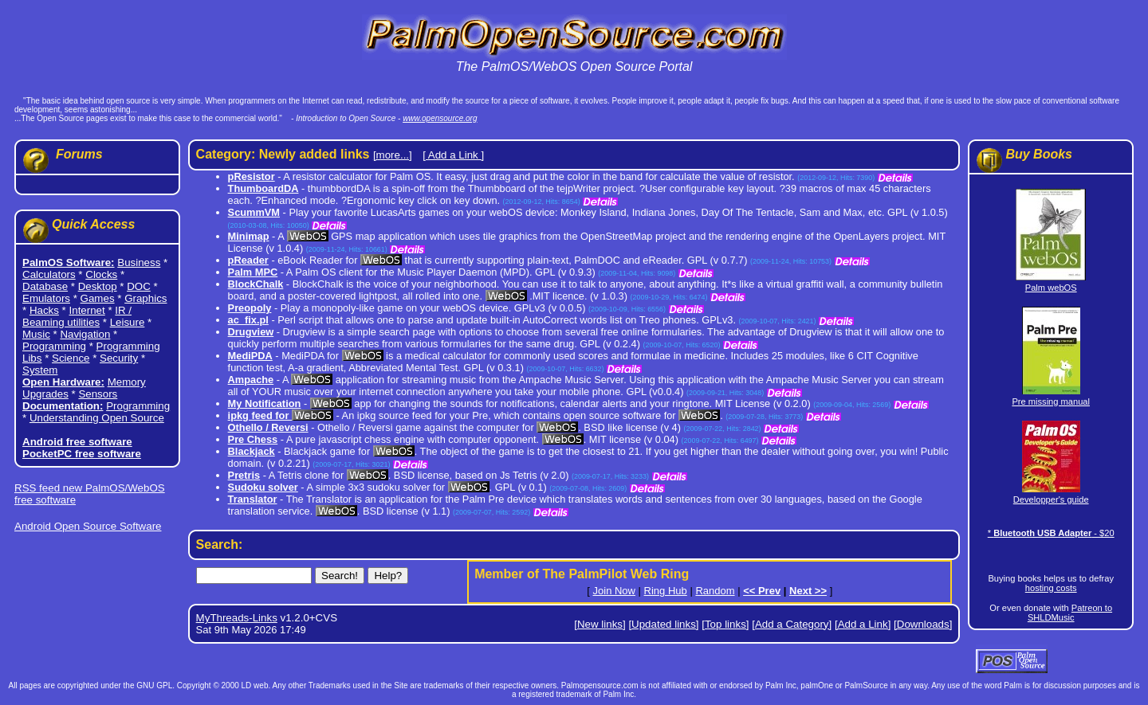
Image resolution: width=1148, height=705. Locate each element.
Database (45, 286)
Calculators (49, 274)
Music (36, 334)
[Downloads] (923, 624)
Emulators (46, 298)
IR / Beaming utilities (77, 316)
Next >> (808, 591)
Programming (54, 346)
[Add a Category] (792, 624)
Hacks (44, 310)
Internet (87, 310)
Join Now (614, 591)
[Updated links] (663, 624)
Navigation (85, 334)
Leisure (127, 322)
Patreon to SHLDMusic (1070, 612)
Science (70, 358)
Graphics (145, 298)
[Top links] (725, 624)
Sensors (97, 394)
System (39, 370)
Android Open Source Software (87, 526)
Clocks (101, 274)
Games (98, 298)
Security (119, 358)
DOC (139, 286)
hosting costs (1051, 588)
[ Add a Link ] (453, 155)
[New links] (599, 624)
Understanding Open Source (96, 418)
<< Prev (761, 591)
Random (714, 591)
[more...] (392, 155)
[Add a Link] (862, 624)
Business (138, 262)
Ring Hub (665, 591)
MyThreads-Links (236, 618)
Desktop (97, 286)
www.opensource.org (440, 118)
